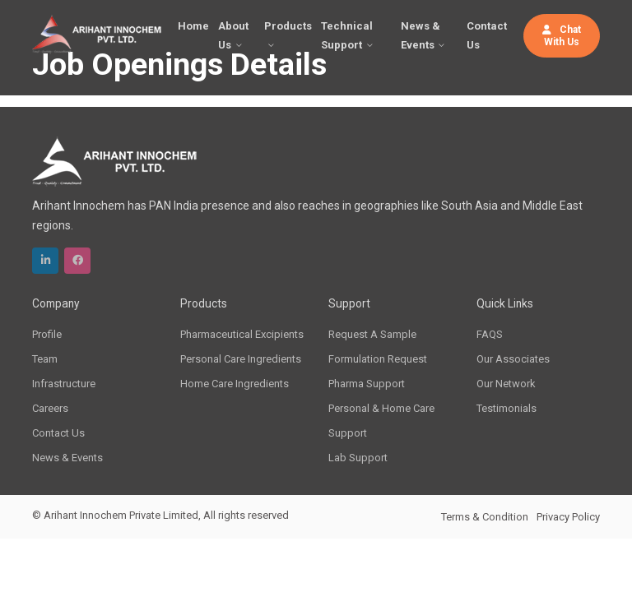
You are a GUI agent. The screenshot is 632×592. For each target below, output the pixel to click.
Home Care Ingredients (234, 383)
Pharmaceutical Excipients (242, 334)
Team (45, 359)
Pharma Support (366, 383)
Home (193, 26)
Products (288, 26)
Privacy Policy (568, 517)
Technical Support (347, 35)
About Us (233, 35)
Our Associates (513, 359)
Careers (50, 408)
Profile (47, 334)
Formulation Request (377, 359)
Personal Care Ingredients (240, 359)
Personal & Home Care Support (381, 420)
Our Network (506, 383)
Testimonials (506, 408)
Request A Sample (372, 334)
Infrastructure (63, 383)
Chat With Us (561, 35)
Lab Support (358, 457)
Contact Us (487, 35)
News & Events (420, 35)
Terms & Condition (484, 517)
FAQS (489, 334)
